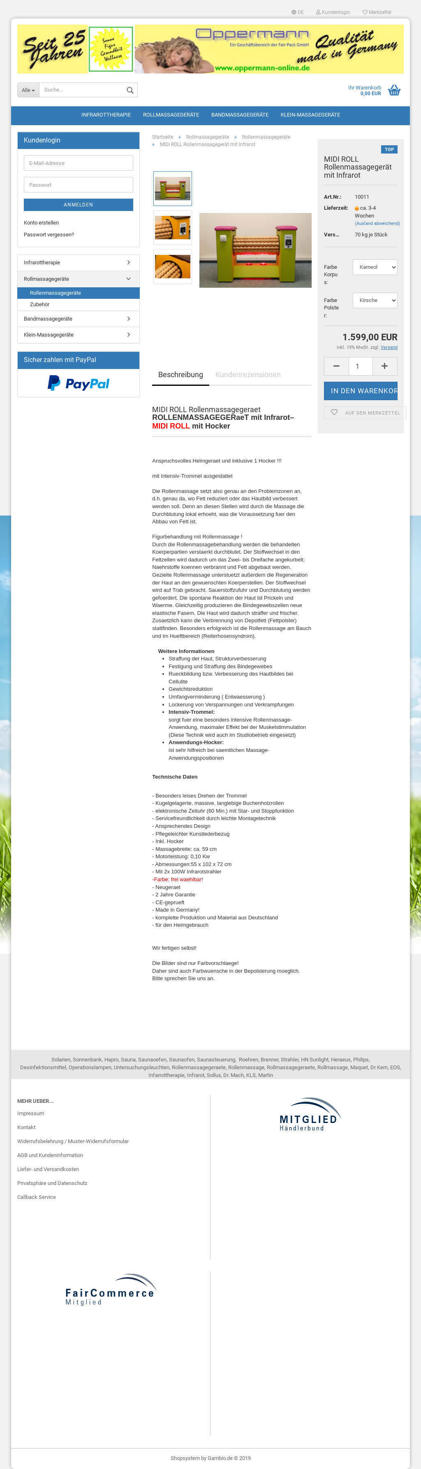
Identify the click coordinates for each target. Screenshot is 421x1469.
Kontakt (26, 1127)
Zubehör (39, 304)
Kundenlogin (333, 12)
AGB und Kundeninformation (50, 1155)
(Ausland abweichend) (377, 223)
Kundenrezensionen (248, 374)
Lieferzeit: (333, 208)
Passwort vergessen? (49, 234)
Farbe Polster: (331, 308)
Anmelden (78, 205)
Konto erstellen (41, 223)
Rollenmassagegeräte (55, 293)
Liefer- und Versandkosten (48, 1169)
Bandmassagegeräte (239, 115)
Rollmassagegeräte (171, 115)
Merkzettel (377, 12)
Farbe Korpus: (331, 274)
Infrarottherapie (106, 115)
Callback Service (36, 1197)
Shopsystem (185, 1458)
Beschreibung (180, 374)
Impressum (30, 1113)
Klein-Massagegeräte (310, 115)
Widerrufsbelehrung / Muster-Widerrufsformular (73, 1141)
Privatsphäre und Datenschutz (52, 1183)
